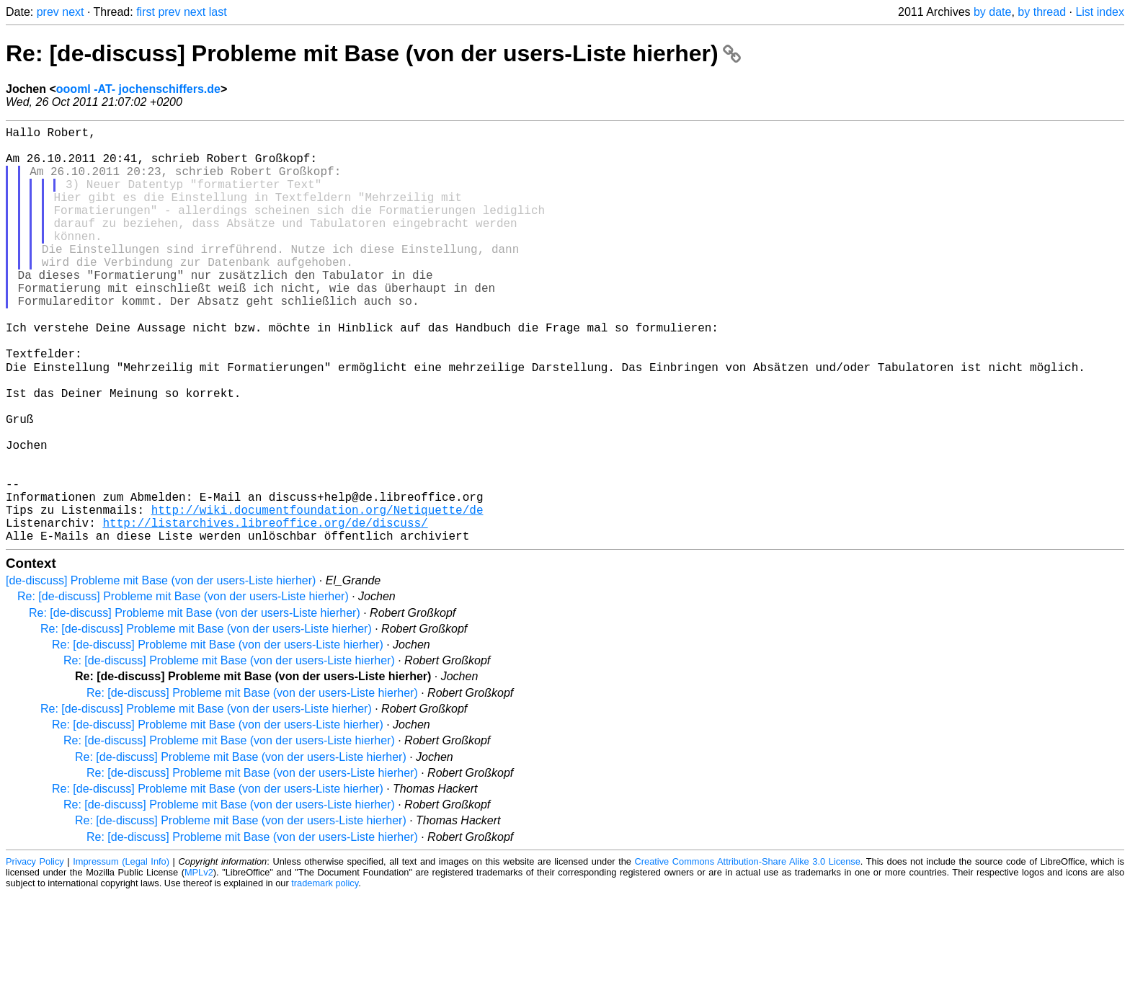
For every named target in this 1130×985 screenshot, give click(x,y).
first (145, 12)
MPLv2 (198, 963)
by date (992, 12)
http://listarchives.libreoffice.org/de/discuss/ (264, 610)
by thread (1042, 12)
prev (48, 12)
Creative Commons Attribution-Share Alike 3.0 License (747, 952)
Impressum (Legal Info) (121, 952)
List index (1099, 12)
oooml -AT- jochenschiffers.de (138, 89)
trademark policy (324, 973)
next (73, 12)
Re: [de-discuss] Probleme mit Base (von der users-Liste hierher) (373, 53)
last (218, 12)
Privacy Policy (35, 952)
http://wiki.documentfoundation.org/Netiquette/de (317, 594)
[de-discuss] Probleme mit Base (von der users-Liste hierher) (161, 671)
